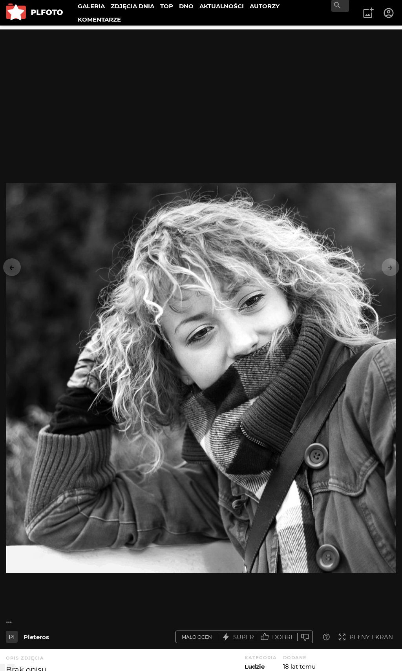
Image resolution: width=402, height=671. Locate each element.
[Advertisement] (201, 84)
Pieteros (36, 637)
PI (12, 637)
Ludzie (255, 666)
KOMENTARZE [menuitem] (99, 19)
